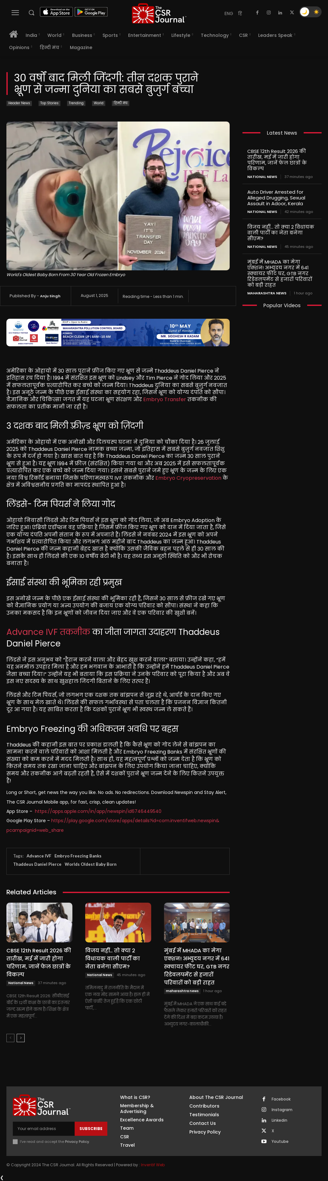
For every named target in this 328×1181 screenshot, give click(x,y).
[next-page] (21, 1038)
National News (20, 983)
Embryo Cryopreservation (188, 478)
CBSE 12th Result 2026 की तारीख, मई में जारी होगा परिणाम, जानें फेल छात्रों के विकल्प (38, 962)
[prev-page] (10, 1038)
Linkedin (279, 1120)
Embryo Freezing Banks (78, 855)
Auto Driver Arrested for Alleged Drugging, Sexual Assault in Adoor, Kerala (276, 198)
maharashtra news (182, 991)
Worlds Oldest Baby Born (91, 864)
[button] (31, 12)
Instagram (282, 1109)
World (98, 103)
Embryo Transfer (164, 399)
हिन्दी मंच (120, 103)
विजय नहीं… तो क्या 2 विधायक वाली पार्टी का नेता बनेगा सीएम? (112, 958)
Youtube (280, 1141)
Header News (19, 103)
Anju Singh (50, 296)
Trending (76, 103)
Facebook (281, 1099)
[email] (44, 1129)
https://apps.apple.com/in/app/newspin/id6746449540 (98, 811)
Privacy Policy (77, 1141)
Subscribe (90, 1128)
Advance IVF (39, 855)
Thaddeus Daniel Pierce (37, 864)
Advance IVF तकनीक (48, 632)
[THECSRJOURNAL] (159, 13)
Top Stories (49, 103)
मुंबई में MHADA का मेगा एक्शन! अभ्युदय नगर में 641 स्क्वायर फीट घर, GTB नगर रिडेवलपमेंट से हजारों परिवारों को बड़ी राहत (196, 966)
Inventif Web (153, 1165)
